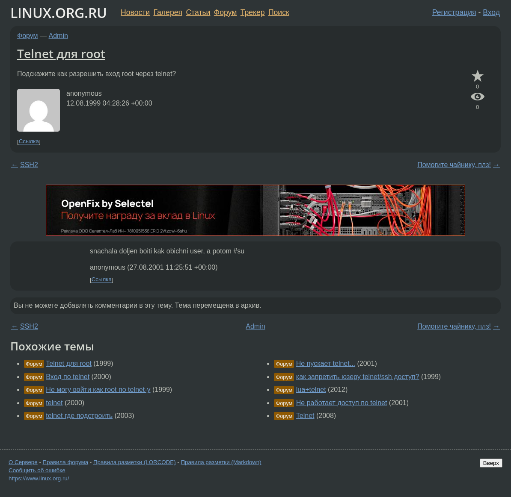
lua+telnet (311, 389)
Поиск (278, 12)
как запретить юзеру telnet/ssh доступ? (357, 376)
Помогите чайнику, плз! (454, 164)
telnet (54, 402)
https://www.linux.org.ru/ (39, 478)
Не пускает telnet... (325, 363)
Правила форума (66, 462)
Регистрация (454, 12)
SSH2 (29, 164)
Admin (58, 35)
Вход (491, 12)
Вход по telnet (67, 376)
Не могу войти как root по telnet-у (98, 389)
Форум (225, 12)
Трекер (253, 12)
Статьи (198, 12)
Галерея (168, 12)
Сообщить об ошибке (37, 470)
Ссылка (29, 141)
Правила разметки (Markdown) (221, 462)
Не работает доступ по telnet (341, 402)
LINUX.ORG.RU (58, 12)
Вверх (491, 463)
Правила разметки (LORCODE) (134, 462)
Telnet (305, 415)
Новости (135, 12)
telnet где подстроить (79, 415)
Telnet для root (61, 53)
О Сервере (23, 462)
